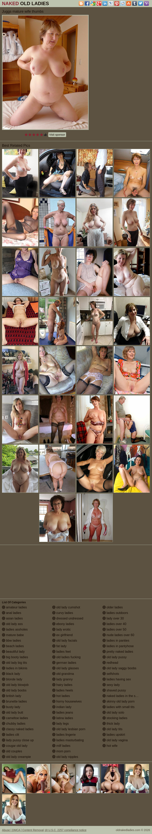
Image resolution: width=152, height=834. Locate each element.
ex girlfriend (62, 635)
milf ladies (61, 745)
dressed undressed (67, 618)
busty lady (11, 707)
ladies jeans (62, 712)
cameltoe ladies (15, 718)
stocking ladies (115, 718)
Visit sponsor (57, 134)
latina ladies (62, 718)
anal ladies (11, 613)
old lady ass (12, 624)
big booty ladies (15, 657)
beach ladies (13, 646)
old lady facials (64, 640)
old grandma (63, 673)
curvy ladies (62, 613)
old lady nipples (65, 756)
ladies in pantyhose (118, 646)
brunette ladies (14, 701)
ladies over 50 (114, 629)
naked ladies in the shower (123, 696)
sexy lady (111, 684)
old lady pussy (115, 657)
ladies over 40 (114, 624)
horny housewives (67, 701)
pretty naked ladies (118, 651)
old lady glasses (65, 668)
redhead (110, 662)
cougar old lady (15, 745)
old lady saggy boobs (119, 668)
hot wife (110, 745)
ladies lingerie (64, 734)
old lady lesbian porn (68, 729)
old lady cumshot (66, 607)
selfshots (111, 673)
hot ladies (61, 696)
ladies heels (62, 690)
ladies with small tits (119, 707)
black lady (11, 673)
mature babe (13, 635)
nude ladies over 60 (118, 635)
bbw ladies (11, 640)
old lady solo (113, 712)
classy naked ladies (17, 729)
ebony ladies (63, 624)
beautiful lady (13, 651)
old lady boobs (14, 690)
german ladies (64, 662)
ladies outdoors (115, 613)
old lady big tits (14, 662)
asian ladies (12, 618)
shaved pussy (114, 690)
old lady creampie (16, 756)
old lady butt (12, 712)
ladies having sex (117, 679)
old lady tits (112, 729)
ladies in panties (116, 640)
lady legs (60, 723)
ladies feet (61, 651)
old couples (12, 751)
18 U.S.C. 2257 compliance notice (65, 830)
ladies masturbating (68, 740)
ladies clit (10, 734)
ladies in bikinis (14, 668)
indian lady (61, 707)
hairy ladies (62, 684)
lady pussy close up (18, 740)
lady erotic (61, 629)
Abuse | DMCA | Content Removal (23, 830)
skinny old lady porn (119, 701)
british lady (11, 696)
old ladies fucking (66, 657)
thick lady (111, 723)
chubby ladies (13, 723)
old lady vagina (115, 740)
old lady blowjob (15, 684)
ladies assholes (15, 629)
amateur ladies (14, 607)
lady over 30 (113, 618)
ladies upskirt (114, 734)
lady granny (62, 679)
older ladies (113, 607)
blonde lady (12, 679)
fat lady (59, 646)
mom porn (61, 751)
